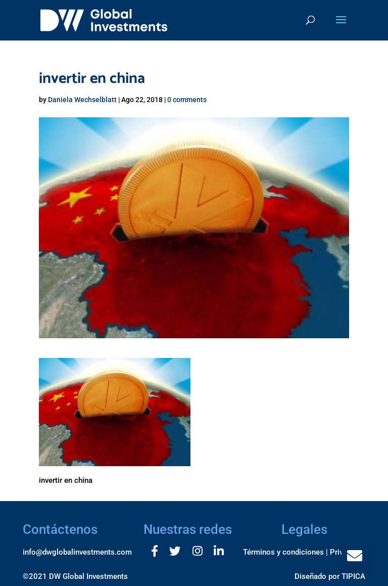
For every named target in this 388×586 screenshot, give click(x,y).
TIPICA (353, 576)
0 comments (187, 100)
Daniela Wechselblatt (82, 100)
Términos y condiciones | (285, 552)
